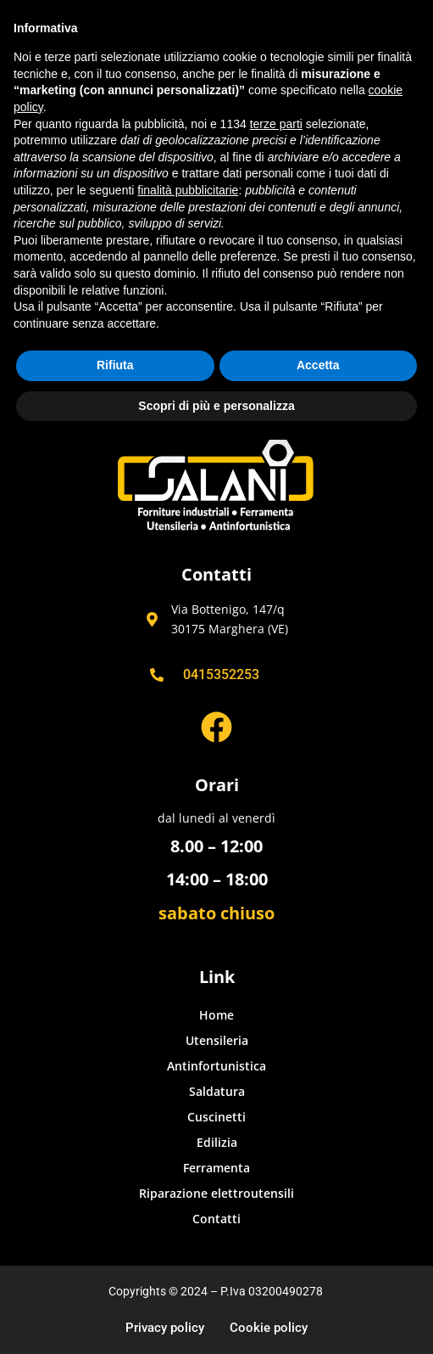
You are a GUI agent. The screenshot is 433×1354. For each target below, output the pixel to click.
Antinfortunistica (216, 1066)
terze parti (276, 124)
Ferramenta (216, 1168)
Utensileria (217, 1040)
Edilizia (217, 1142)
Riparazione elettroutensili (216, 1193)
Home (216, 1015)
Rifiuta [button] (115, 365)
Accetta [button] (318, 365)
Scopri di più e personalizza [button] (216, 406)
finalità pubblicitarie (187, 190)
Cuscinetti (216, 1117)
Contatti (216, 1219)
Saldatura (217, 1091)
